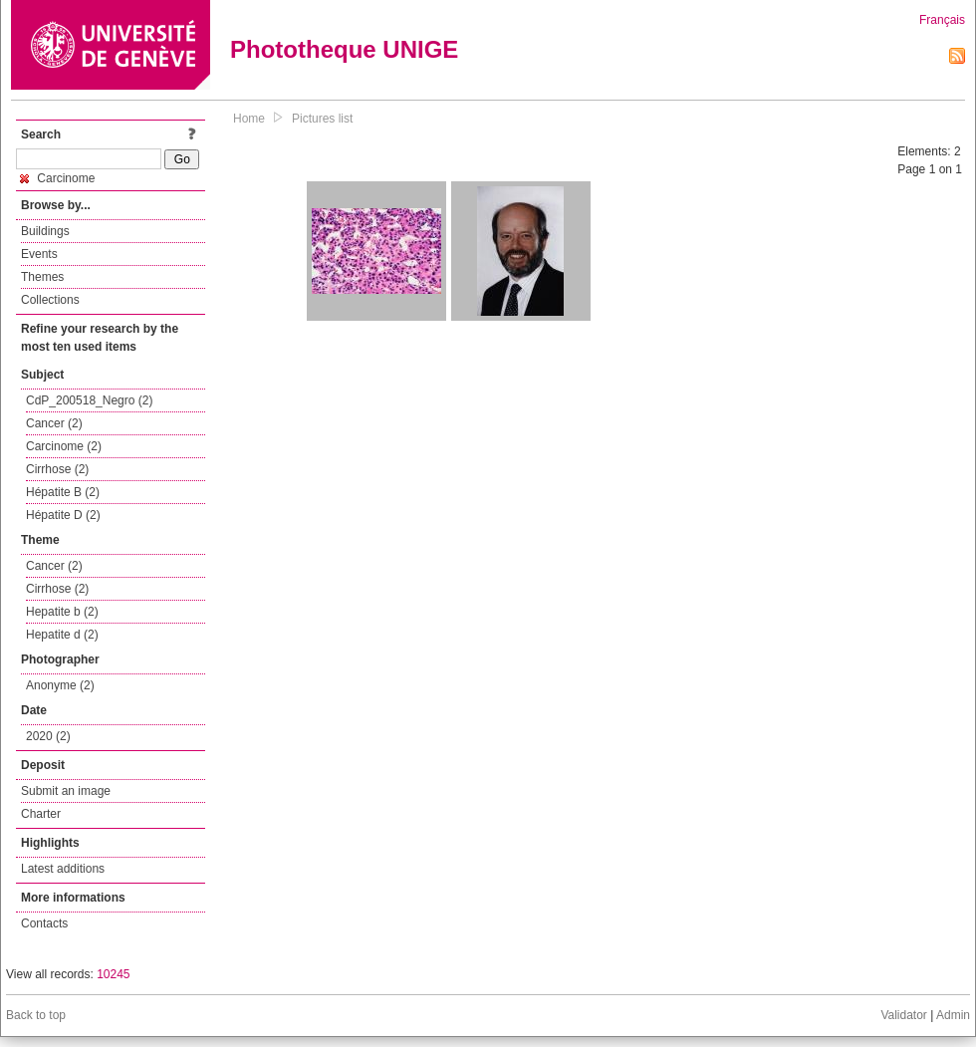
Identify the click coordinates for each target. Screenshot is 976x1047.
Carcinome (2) (64, 446)
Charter (41, 814)
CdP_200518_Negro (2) (89, 400)
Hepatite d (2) (62, 635)
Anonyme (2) (60, 685)
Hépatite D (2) (63, 515)
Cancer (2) (54, 423)
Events (39, 254)
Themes (42, 277)
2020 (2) (48, 736)
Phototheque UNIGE (344, 49)
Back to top (36, 1015)
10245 (113, 974)
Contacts (44, 923)
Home (249, 119)
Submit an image (66, 791)
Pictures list (322, 119)
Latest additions (63, 869)
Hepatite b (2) (62, 612)
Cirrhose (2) (57, 469)
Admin (953, 1015)
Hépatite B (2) (63, 492)
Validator (903, 1015)
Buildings (45, 231)
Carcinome (57, 178)
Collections (50, 300)
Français (942, 20)
